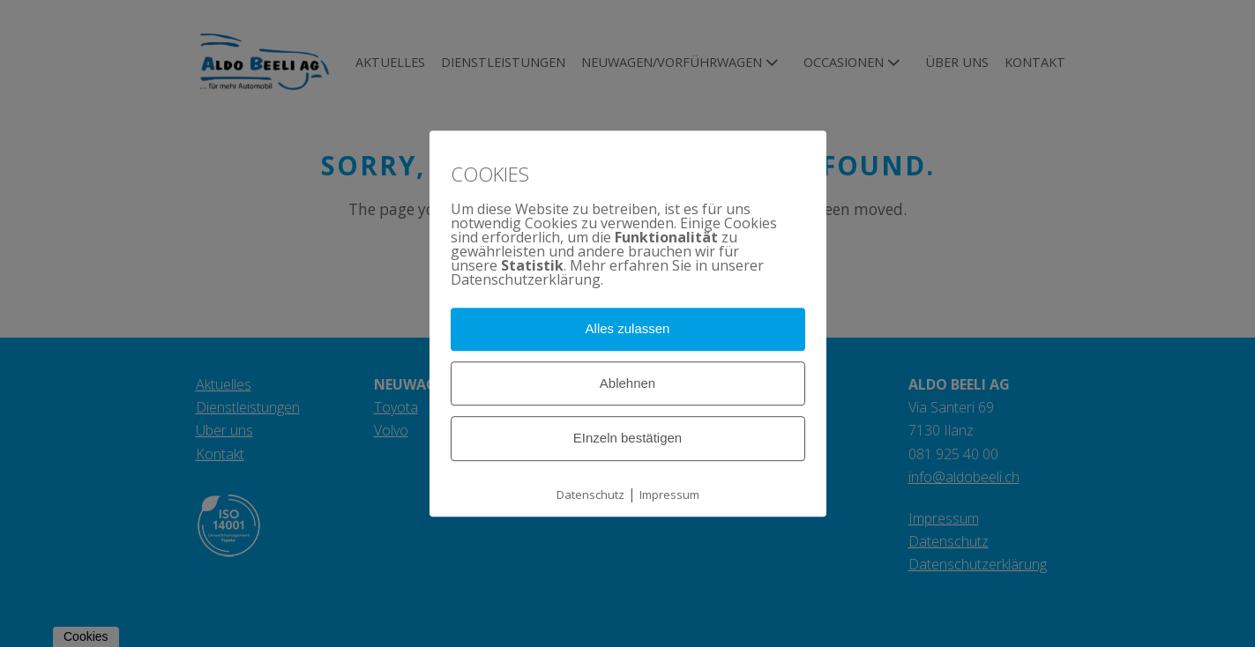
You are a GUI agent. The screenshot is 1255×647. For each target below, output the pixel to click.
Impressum (669, 494)
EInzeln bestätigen (627, 438)
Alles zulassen (628, 328)
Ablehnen (627, 383)
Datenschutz (590, 494)
